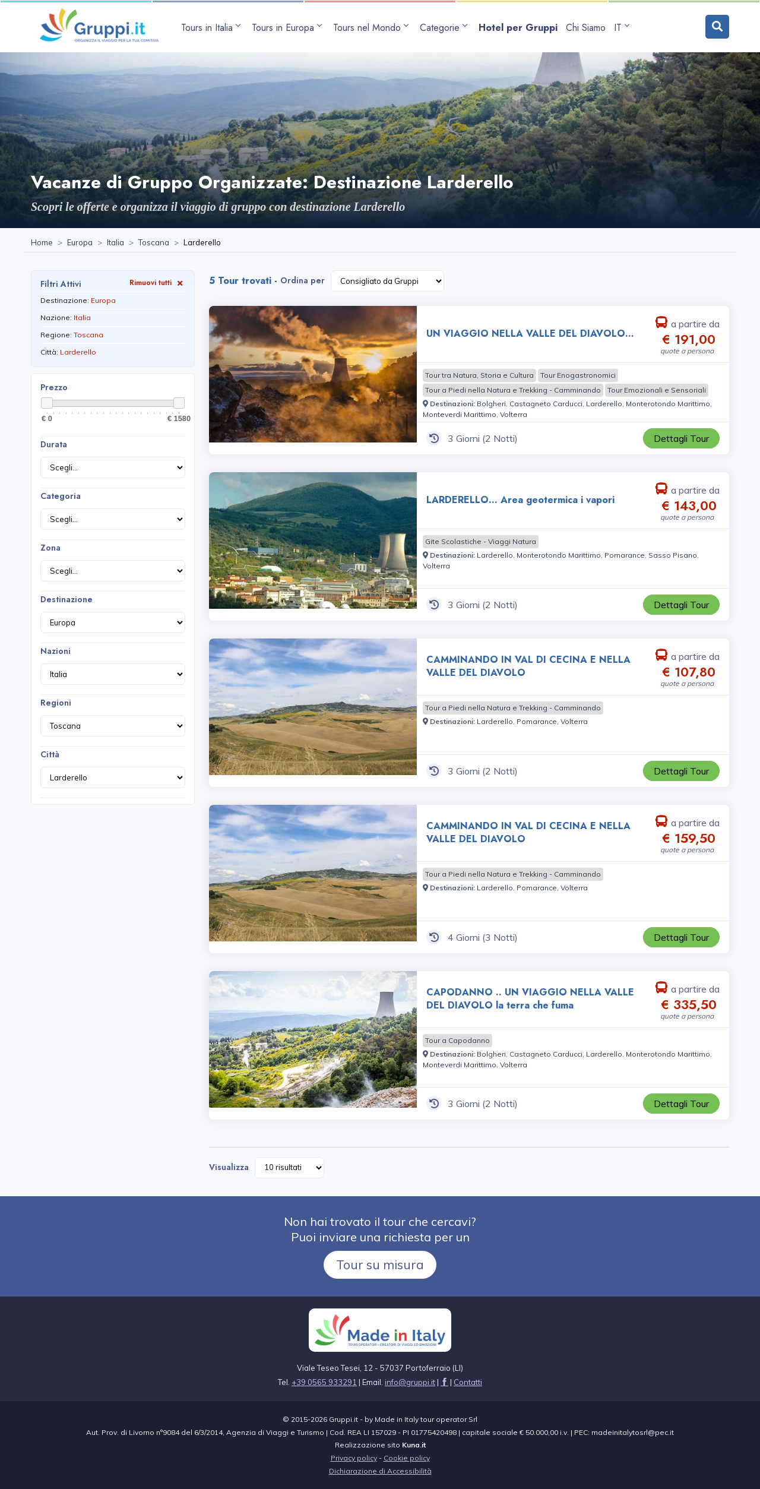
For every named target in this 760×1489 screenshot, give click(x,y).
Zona (50, 548)
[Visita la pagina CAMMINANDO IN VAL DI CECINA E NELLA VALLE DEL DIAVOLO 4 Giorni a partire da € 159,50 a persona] (313, 879)
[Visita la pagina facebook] (444, 1382)
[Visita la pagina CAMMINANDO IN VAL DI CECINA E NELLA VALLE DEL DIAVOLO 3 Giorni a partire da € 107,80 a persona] (313, 712)
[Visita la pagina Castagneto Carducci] (545, 403)
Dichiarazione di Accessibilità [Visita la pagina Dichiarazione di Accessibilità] (380, 1470)
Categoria (60, 496)
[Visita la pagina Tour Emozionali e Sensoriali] (656, 390)
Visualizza (229, 1167)
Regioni (55, 703)
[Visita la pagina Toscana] (153, 243)
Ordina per (302, 280)
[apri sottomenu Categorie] (445, 27)
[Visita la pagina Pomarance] (624, 555)
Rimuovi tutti (157, 282)
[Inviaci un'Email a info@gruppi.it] (410, 1382)
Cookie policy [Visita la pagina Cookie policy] (407, 1457)
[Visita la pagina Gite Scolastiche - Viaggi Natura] (481, 541)
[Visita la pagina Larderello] (604, 403)
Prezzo (54, 387)
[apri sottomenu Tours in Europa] (288, 27)
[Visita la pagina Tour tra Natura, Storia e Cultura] (479, 375)
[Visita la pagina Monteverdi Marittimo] (459, 414)
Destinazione (66, 599)
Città (49, 754)
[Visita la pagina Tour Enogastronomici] (578, 375)
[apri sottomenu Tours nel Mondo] (372, 27)
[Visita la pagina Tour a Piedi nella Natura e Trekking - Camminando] (513, 390)
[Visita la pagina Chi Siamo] (586, 27)
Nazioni (55, 651)
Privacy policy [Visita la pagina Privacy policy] (354, 1457)
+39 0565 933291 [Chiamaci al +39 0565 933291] (324, 1382)
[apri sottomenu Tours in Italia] (212, 27)
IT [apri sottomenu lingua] (621, 27)
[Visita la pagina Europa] (80, 243)
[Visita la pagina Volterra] (513, 414)
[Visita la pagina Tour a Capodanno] (457, 1040)
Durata (53, 444)
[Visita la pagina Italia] (115, 243)
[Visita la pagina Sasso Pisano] (672, 555)
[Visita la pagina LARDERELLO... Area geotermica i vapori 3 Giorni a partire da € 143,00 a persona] (313, 546)
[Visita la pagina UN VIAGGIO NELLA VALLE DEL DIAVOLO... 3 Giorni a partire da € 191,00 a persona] (313, 380)
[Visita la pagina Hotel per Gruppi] (518, 27)
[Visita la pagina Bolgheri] (491, 403)
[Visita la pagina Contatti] (468, 1382)
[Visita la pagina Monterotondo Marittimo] (668, 403)
